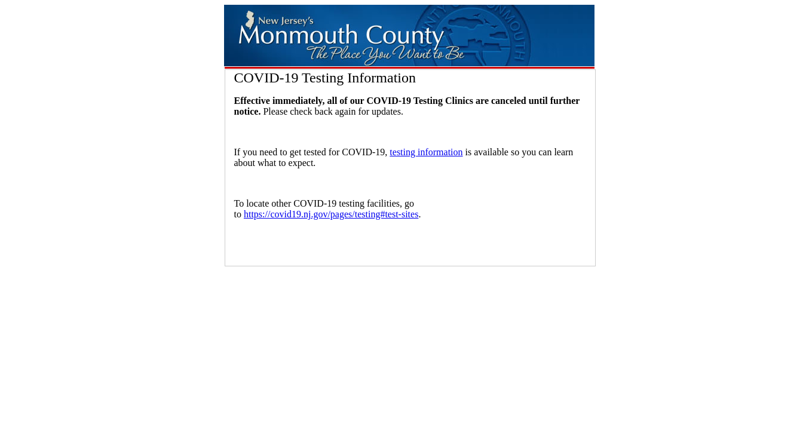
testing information (426, 152)
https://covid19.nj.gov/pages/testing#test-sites (331, 214)
